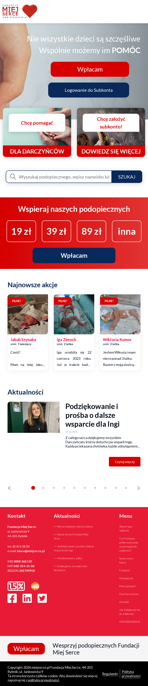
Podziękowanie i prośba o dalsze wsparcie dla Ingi (92, 415)
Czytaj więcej (125, 462)
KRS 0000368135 (129, 621)
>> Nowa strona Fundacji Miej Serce (71, 536)
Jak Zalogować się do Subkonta (129, 611)
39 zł (56, 230)
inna (127, 230)
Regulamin (110, 674)
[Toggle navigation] (143, 11)
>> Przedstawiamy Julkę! (68, 558)
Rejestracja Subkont (125, 528)
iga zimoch (66, 339)
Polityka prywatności (131, 673)
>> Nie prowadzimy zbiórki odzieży (73, 526)
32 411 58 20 (20, 546)
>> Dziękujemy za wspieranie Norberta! (70, 568)
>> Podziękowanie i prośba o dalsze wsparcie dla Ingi (74, 548)
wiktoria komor (117, 339)
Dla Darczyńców (128, 594)
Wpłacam (89, 69)
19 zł (21, 230)
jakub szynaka (23, 339)
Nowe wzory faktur (126, 560)
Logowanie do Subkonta (89, 90)
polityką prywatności (43, 680)
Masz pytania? (127, 586)
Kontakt (124, 601)
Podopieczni (126, 578)
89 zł (92, 230)
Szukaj (126, 176)
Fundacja (124, 570)
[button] (33, 488)
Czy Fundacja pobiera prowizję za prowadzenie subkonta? (128, 544)
